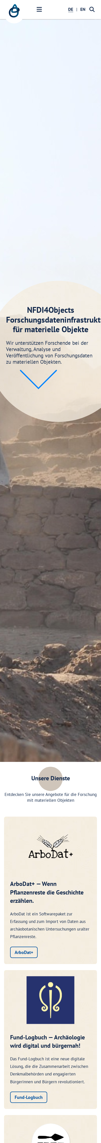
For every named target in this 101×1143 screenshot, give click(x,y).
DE (70, 9)
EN (82, 9)
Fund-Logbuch (29, 1097)
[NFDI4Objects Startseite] (14, 13)
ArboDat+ (24, 952)
